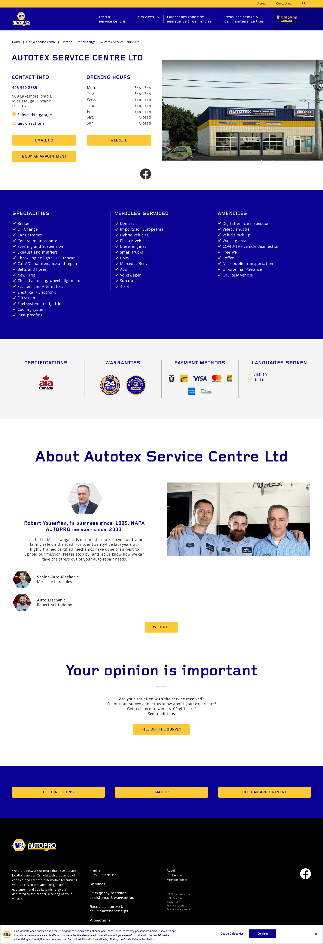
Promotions (100, 920)
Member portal (177, 880)
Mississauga (86, 42)
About (261, 3)
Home (16, 42)
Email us (44, 140)
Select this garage (32, 114)
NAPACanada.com (178, 894)
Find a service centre (112, 19)
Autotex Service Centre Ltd (120, 42)
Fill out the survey (161, 729)
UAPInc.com (174, 897)
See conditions (161, 713)
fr (304, 3)
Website (118, 140)
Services (146, 17)
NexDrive (173, 901)
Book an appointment (44, 156)
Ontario (66, 42)
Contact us (283, 3)
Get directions (28, 123)
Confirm (263, 937)
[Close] (316, 937)
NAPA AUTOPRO (21, 19)
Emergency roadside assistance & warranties (189, 19)
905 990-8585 (24, 87)
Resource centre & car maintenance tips (243, 19)
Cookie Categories (232, 937)
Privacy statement (178, 909)
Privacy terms (176, 905)
